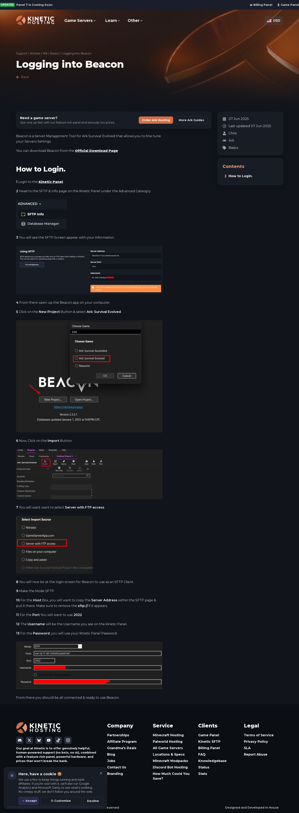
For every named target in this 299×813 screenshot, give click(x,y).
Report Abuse (255, 754)
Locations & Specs (169, 754)
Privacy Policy (256, 742)
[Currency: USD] (273, 20)
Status (203, 767)
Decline (93, 801)
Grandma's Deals (121, 748)
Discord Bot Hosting (170, 767)
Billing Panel (209, 748)
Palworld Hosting (168, 742)
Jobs (111, 761)
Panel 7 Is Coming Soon (34, 5)
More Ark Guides (191, 120)
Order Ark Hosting (156, 120)
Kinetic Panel (51, 182)
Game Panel (208, 735)
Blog (111, 754)
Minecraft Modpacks (170, 761)
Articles (35, 53)
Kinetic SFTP (209, 742)
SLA (247, 748)
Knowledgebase (212, 761)
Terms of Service (259, 735)
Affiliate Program (122, 742)
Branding (115, 774)
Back (22, 77)
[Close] (101, 773)
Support (21, 53)
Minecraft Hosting (168, 735)
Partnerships (118, 735)
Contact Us (116, 767)
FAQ (201, 754)
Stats (202, 774)
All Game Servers (168, 748)
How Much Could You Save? (171, 776)
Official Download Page (96, 151)
